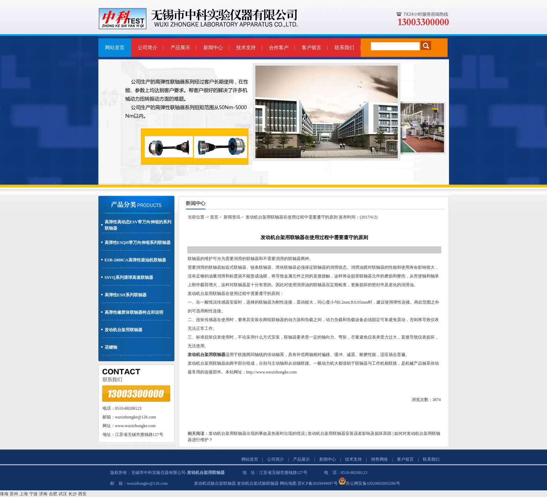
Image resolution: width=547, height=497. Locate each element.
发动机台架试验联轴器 (258, 483)
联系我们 (344, 47)
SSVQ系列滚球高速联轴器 (129, 277)
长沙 (72, 493)
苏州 (14, 493)
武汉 (63, 493)
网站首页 (115, 47)
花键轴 (111, 347)
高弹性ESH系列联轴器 (126, 294)
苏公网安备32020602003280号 (373, 483)
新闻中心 (213, 47)
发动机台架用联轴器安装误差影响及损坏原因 (349, 433)
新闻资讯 (232, 217)
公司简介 (147, 47)
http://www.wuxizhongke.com (271, 372)
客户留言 (311, 47)
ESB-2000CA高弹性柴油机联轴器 (135, 260)
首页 (214, 217)
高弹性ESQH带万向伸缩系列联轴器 (138, 242)
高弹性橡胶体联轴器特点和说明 (134, 312)
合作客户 (279, 47)
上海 (24, 493)
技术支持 (246, 47)
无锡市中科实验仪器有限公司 (158, 472)
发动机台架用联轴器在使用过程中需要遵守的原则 (292, 217)
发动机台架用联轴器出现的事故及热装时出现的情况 (257, 433)
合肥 (53, 493)
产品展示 (180, 47)
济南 (43, 493)
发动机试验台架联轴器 (215, 483)
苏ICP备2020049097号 (318, 483)
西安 (82, 493)
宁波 (33, 493)
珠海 (4, 493)
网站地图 (288, 483)
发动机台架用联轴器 (123, 329)
